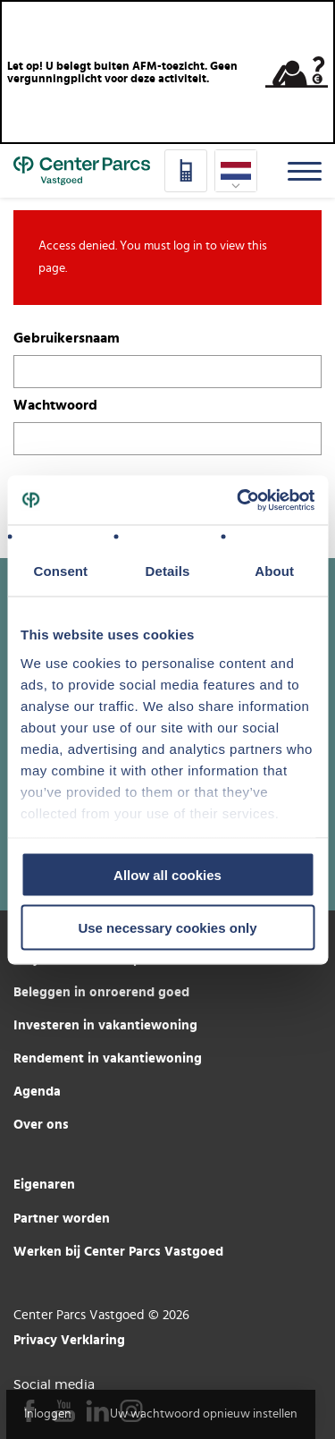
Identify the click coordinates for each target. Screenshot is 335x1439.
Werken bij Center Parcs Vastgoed (118, 1250)
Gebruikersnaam (66, 337)
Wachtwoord (55, 404)
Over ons (41, 1123)
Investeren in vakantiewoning (105, 1024)
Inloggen (47, 1414)
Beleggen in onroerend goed (101, 991)
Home (81, 171)
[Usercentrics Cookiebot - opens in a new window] (238, 500)
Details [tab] (168, 571)
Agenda (37, 1090)
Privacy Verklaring (69, 1339)
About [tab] (274, 571)
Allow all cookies (167, 875)
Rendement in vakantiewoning (107, 1057)
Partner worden (61, 1217)
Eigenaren (44, 1183)
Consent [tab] (60, 571)
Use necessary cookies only (167, 927)
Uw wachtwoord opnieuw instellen (203, 1414)
